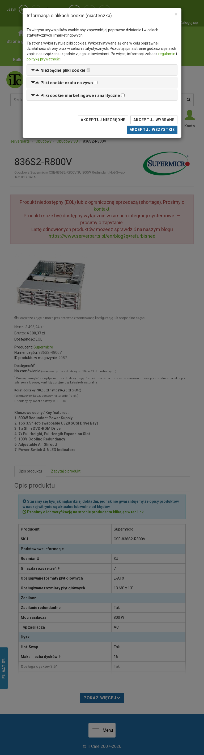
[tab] (102, 70)
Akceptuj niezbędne (103, 120)
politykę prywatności (44, 59)
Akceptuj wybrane (154, 120)
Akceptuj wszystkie (152, 129)
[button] (58, 70)
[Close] (176, 14)
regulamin (166, 54)
